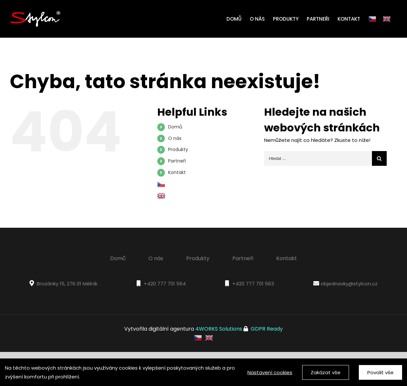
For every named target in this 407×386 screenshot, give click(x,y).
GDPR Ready (266, 329)
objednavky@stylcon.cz (349, 283)
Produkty (178, 149)
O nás (175, 138)
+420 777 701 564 (165, 283)
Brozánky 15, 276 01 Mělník (67, 283)
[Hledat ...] (318, 158)
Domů (175, 127)
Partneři (177, 161)
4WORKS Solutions (218, 329)
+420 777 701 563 (253, 283)
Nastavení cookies (269, 372)
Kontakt (177, 172)
